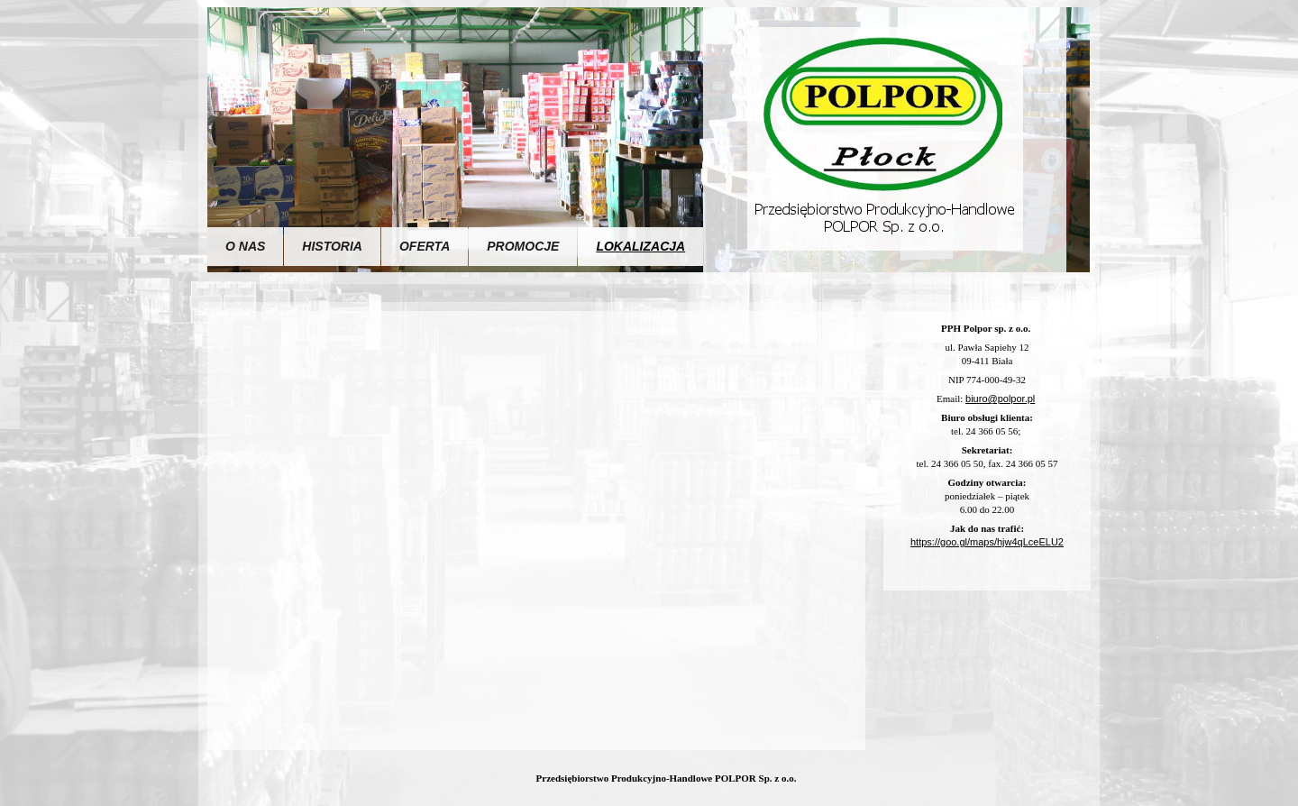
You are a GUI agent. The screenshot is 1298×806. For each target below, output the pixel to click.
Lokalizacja (640, 246)
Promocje (523, 246)
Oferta (424, 246)
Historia (332, 246)
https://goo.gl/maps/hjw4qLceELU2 (987, 541)
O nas (245, 246)
